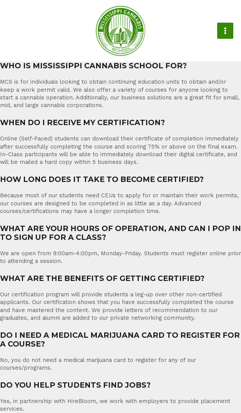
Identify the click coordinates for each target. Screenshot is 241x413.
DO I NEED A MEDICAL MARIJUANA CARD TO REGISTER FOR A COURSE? (120, 340)
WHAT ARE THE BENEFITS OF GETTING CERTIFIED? (102, 278)
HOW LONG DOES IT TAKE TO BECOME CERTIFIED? (102, 179)
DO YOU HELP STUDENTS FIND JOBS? (75, 385)
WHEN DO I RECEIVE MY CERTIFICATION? (82, 122)
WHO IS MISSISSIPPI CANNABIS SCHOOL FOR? (93, 65)
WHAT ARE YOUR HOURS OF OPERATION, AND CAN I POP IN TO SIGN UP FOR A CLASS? (120, 233)
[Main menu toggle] (225, 31)
